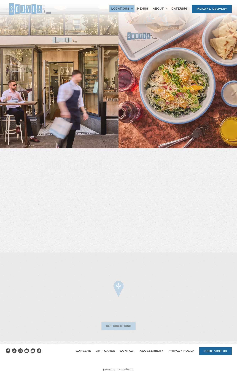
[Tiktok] (39, 350)
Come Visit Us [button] (215, 351)
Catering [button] (179, 8)
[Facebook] (8, 350)
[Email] (33, 350)
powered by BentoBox (118, 369)
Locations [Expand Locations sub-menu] (122, 8)
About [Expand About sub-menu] (161, 8)
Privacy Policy (181, 351)
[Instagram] (20, 350)
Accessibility (152, 351)
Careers (83, 351)
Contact (127, 351)
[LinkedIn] (26, 350)
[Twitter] (14, 350)
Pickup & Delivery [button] (212, 9)
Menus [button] (142, 8)
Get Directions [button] (118, 326)
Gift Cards (105, 351)
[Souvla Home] (28, 9)
